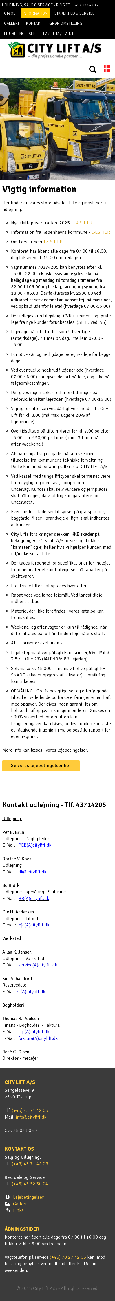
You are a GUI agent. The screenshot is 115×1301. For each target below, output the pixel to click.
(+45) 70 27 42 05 (68, 1257)
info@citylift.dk (31, 1117)
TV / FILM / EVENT (58, 33)
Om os (10, 13)
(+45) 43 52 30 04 (30, 1184)
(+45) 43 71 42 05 (30, 1110)
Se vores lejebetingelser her (41, 765)
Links (18, 1210)
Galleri (11, 23)
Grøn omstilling (65, 23)
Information (35, 13)
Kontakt (34, 23)
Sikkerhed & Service (74, 13)
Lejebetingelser (20, 33)
